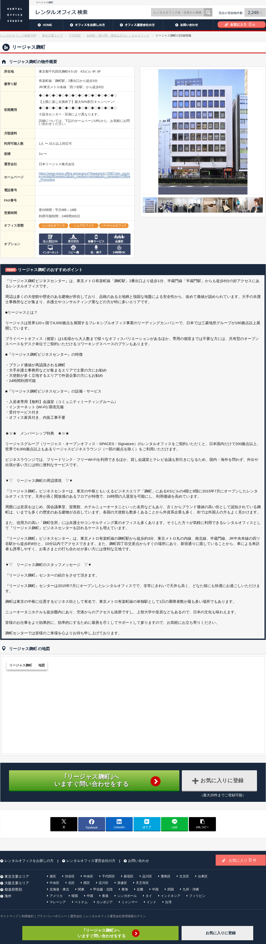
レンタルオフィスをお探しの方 (88, 24)
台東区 (203, 876)
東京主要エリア (52, 35)
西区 (86, 883)
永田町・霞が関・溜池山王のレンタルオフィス (118, 35)
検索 (208, 12)
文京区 (184, 876)
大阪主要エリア (17, 883)
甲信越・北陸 (103, 889)
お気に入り (242, 860)
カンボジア (104, 902)
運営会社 (76, 916)
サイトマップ (9, 916)
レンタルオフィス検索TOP (18, 35)
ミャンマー (129, 902)
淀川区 (103, 883)
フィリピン (197, 896)
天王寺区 (142, 883)
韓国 (74, 896)
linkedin (119, 824)
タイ (149, 896)
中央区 (88, 876)
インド (151, 902)
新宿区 (129, 876)
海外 (8, 896)
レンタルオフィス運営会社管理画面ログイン (116, 916)
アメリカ (56, 896)
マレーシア (58, 902)
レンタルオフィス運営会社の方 (138, 24)
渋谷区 (70, 876)
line (174, 824)
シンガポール (127, 896)
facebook (91, 824)
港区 (53, 876)
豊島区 (166, 876)
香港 (105, 896)
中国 (155, 889)
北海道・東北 (59, 889)
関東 (81, 889)
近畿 (140, 889)
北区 (71, 883)
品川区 (147, 876)
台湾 (168, 902)
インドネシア (170, 896)
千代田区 (75, 35)
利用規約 (28, 916)
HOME (31, 24)
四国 (170, 889)
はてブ (147, 824)
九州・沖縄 (191, 889)
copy (202, 824)
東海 (124, 889)
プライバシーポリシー (52, 916)
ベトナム (81, 902)
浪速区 (122, 883)
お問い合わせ (188, 24)
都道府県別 (13, 889)
